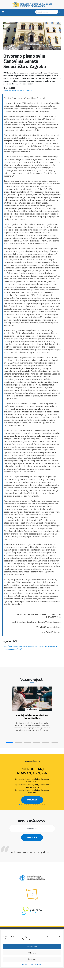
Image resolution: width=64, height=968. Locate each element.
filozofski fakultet (20, 646)
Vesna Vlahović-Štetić (12, 649)
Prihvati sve (32, 946)
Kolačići (24, 964)
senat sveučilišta (42, 646)
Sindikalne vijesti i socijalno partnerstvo (18, 90)
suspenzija (53, 646)
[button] (9, 742)
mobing (31, 646)
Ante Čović (8, 646)
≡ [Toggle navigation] (2, 12)
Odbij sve (32, 953)
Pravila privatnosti (35, 964)
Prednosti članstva (32, 761)
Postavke (32, 959)
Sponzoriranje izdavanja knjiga (32, 771)
